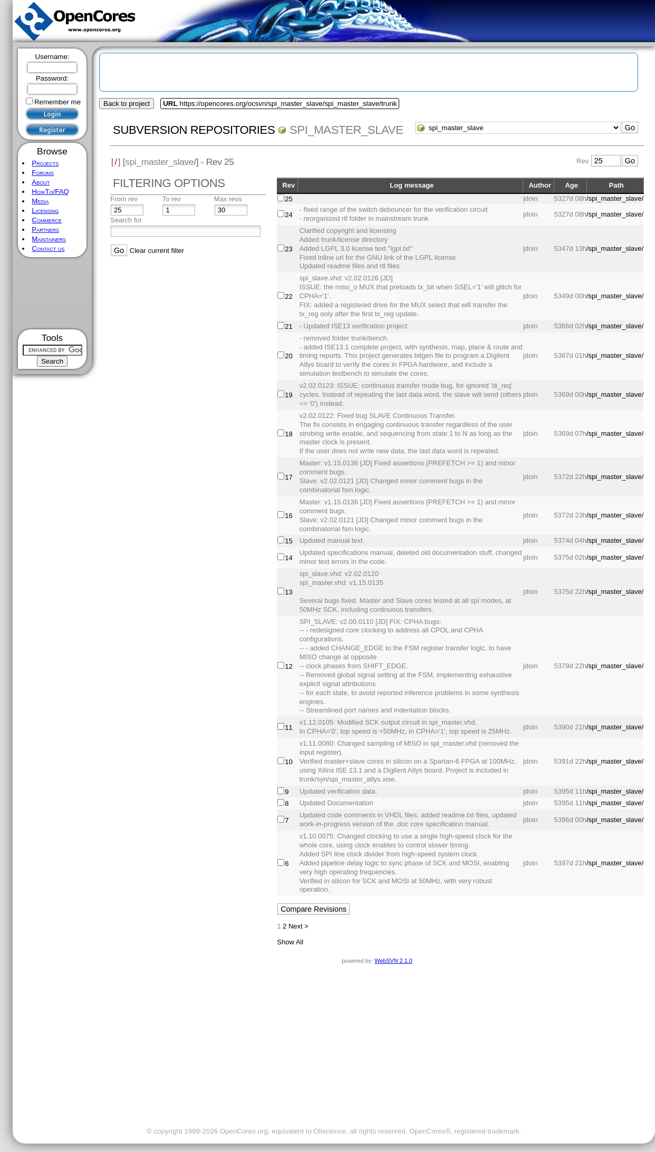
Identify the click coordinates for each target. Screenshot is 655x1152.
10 (288, 762)
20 (288, 356)
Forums (43, 173)
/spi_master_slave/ (614, 198)
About (41, 182)
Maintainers (48, 239)
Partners (45, 229)
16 (288, 516)
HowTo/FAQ (50, 192)
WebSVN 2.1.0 (393, 961)
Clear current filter (157, 251)
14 (288, 558)
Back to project (126, 104)
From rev (124, 199)
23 (288, 249)
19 (288, 395)
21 (288, 326)
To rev (171, 199)
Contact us (48, 248)
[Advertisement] (52, 293)
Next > (298, 926)
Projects (45, 163)
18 (288, 434)
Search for (126, 220)
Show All (290, 942)
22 (288, 296)
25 (288, 199)
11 (288, 727)
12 (288, 666)
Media (40, 201)
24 (288, 215)
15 (288, 541)
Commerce (47, 220)
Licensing (45, 210)
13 (288, 592)
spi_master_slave (346, 129)
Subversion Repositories (194, 129)
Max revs (228, 199)
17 (288, 477)
